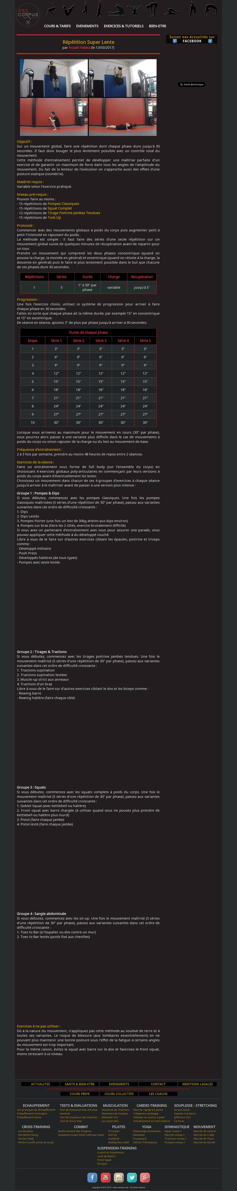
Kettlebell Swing (28, 1134)
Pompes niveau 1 (175, 1142)
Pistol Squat (104, 1160)
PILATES (118, 1127)
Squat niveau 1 (173, 1131)
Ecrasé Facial (182, 1109)
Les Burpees (25, 1131)
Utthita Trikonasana (145, 1142)
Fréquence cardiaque (146, 1113)
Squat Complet (60, 208)
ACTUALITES (40, 1084)
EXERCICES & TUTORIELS (123, 26)
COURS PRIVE (79, 1094)
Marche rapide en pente (148, 1109)
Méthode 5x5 (110, 1117)
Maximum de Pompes (115, 1113)
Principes (114, 1131)
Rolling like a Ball (118, 1142)
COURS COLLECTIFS (119, 1094)
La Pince (179, 1121)
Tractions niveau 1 (176, 1138)
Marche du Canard (204, 1131)
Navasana (138, 1134)
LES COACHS (158, 1094)
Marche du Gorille (204, 1142)
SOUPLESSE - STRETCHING (195, 1105)
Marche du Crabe (203, 1134)
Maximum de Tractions (115, 1109)
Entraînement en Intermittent (151, 1121)
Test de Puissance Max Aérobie (78, 1109)
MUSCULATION (115, 1105)
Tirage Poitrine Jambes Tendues (74, 213)
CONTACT (158, 1084)
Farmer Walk (26, 1138)
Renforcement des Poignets (75, 1131)
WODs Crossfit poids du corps (36, 1142)
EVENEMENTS (87, 26)
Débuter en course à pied (148, 1117)
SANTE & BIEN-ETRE (79, 1084)
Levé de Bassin (106, 1156)
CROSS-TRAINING (36, 1127)
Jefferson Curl (182, 1117)
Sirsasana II (140, 1138)
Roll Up (112, 1134)
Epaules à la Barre (185, 1113)
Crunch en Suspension (110, 1152)
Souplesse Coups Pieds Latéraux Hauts (81, 1134)
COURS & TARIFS (57, 26)
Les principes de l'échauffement (36, 1109)
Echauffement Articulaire (32, 1113)
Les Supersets (110, 1121)
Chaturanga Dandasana (147, 1131)
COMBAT (81, 1127)
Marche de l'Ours (203, 1138)
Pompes (102, 1163)
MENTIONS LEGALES (197, 1084)
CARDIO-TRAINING (152, 1105)
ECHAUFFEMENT (36, 1105)
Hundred (113, 1138)
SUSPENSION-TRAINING (116, 1148)
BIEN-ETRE (157, 26)
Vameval (65, 1113)
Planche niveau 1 (175, 1134)
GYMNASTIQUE (177, 1127)
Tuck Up (54, 217)
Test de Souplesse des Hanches (78, 1117)
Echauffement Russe (29, 1117)
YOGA (146, 1127)
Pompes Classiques (63, 203)
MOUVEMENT (204, 1127)
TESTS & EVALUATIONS (78, 1105)
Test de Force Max (71, 1121)
